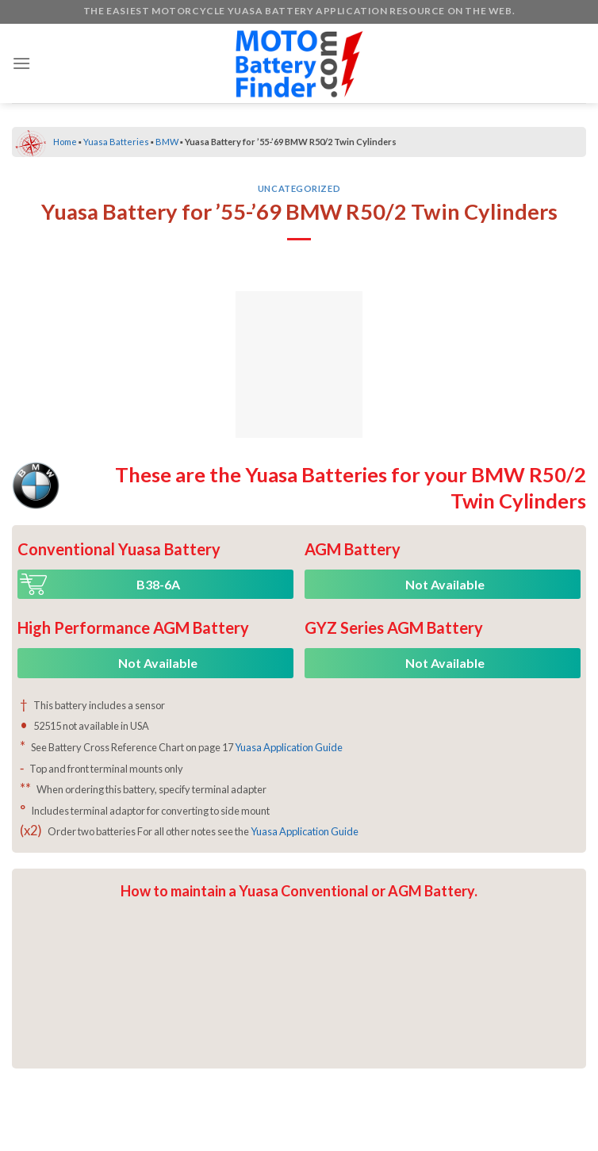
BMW (166, 141)
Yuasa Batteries (116, 141)
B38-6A (158, 584)
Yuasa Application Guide (289, 747)
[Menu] (21, 63)
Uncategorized (299, 188)
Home (65, 141)
